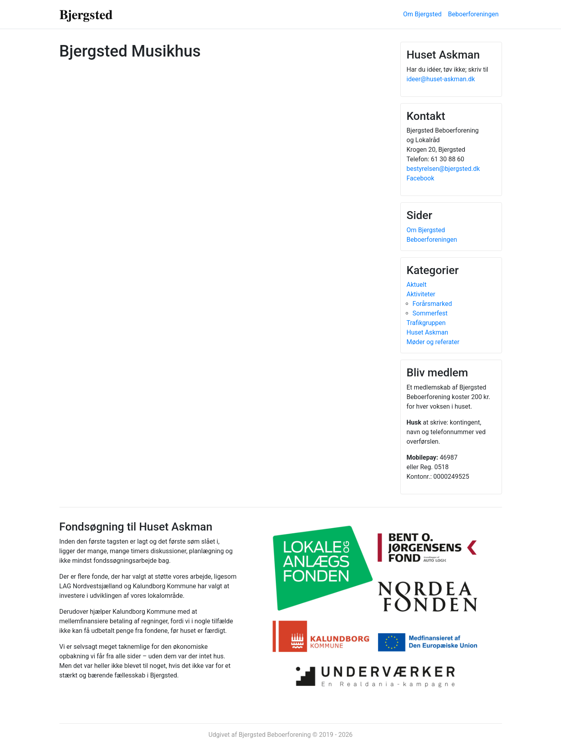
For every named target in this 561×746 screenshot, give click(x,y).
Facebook (420, 178)
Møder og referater (433, 342)
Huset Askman (428, 332)
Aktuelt (417, 284)
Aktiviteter (421, 294)
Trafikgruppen (426, 323)
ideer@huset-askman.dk (441, 79)
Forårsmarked (432, 303)
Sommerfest (430, 313)
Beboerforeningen (473, 14)
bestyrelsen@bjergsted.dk (443, 168)
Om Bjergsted (422, 14)
